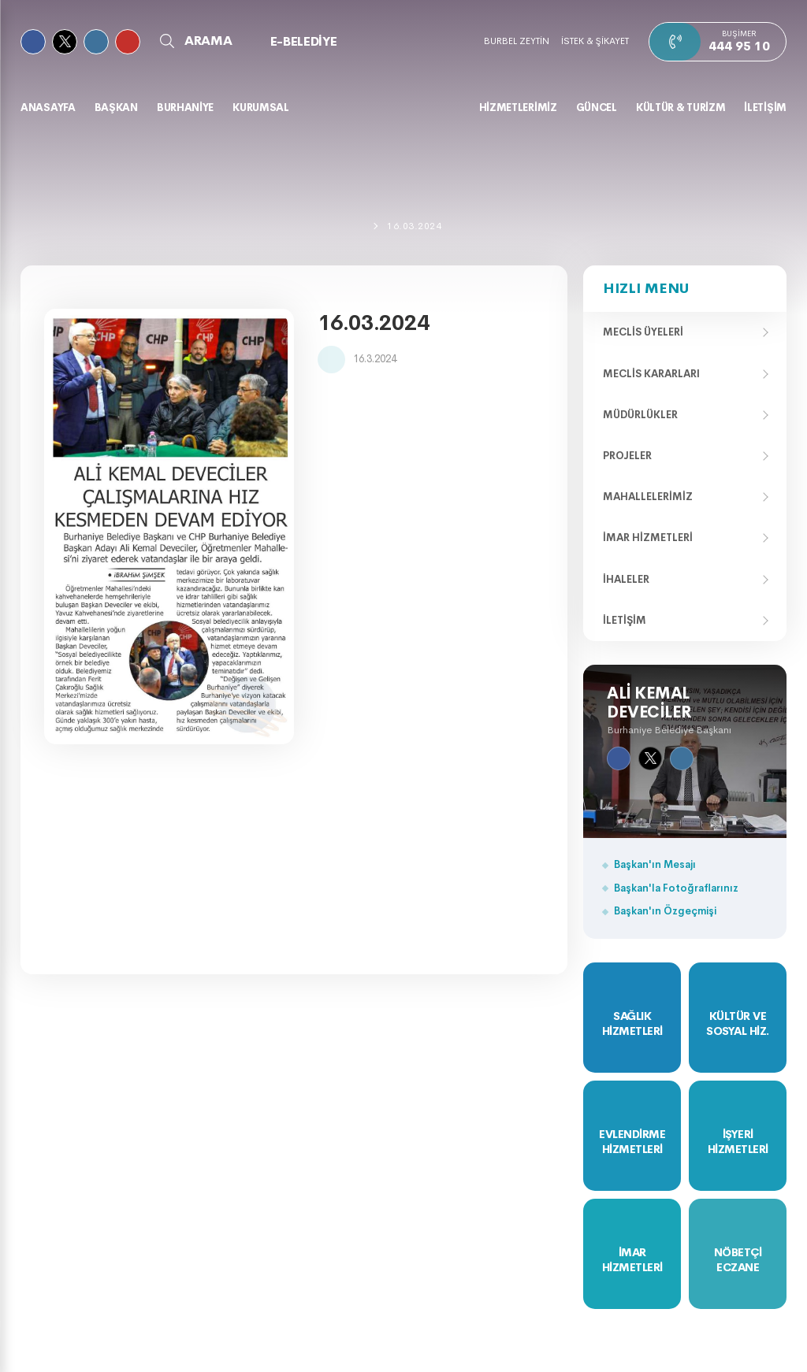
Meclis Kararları (651, 373)
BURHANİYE (185, 107)
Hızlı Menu (646, 288)
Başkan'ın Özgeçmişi (665, 911)
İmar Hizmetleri (648, 537)
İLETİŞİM (765, 107)
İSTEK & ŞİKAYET (595, 41)
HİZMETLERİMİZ (518, 107)
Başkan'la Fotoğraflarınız (676, 888)
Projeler (627, 455)
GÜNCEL (596, 107)
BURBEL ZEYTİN (516, 41)
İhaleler (626, 579)
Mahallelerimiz (648, 496)
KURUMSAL (260, 107)
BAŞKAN (116, 107)
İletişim (624, 620)
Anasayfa (48, 107)
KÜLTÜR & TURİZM (681, 107)
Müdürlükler (640, 414)
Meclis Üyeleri (643, 332)
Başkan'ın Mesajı (655, 864)
